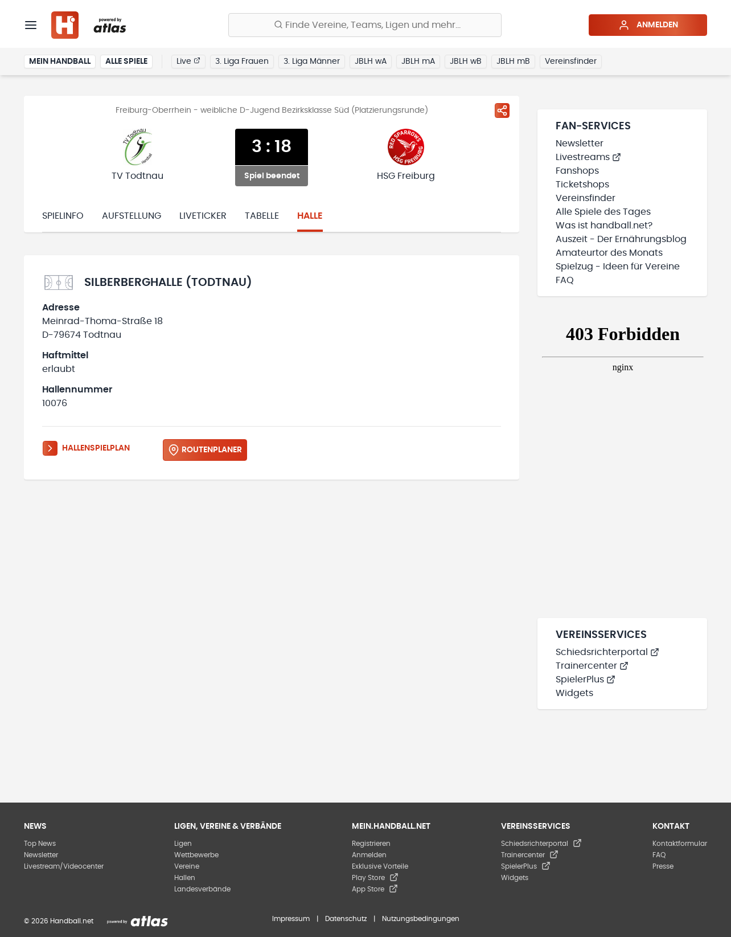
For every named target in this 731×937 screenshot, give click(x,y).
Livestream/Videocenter (64, 866)
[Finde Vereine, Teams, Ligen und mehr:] (365, 25)
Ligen (183, 843)
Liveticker (203, 215)
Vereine (186, 866)
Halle (310, 215)
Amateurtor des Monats (609, 252)
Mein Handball (60, 62)
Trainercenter (592, 666)
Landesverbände (202, 889)
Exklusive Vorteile (380, 866)
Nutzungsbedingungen (420, 918)
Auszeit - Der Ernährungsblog (621, 239)
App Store (375, 889)
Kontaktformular (679, 843)
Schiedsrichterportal (607, 652)
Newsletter (579, 143)
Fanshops (577, 170)
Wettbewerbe (196, 855)
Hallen (184, 877)
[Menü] (31, 25)
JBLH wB (466, 62)
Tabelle (262, 215)
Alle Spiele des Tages (603, 211)
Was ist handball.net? (604, 225)
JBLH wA (371, 62)
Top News (40, 843)
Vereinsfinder (571, 62)
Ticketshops (582, 184)
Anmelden (648, 25)
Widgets (574, 693)
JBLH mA (418, 62)
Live (188, 61)
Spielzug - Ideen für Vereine (618, 266)
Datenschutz (346, 918)
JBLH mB (513, 62)
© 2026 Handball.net (58, 921)
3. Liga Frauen (242, 62)
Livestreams (588, 157)
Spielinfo (63, 215)
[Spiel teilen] (502, 110)
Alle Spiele (126, 62)
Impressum (291, 918)
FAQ (565, 280)
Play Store (375, 877)
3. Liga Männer (312, 62)
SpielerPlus (585, 679)
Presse (662, 866)
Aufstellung (131, 215)
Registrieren (371, 843)
